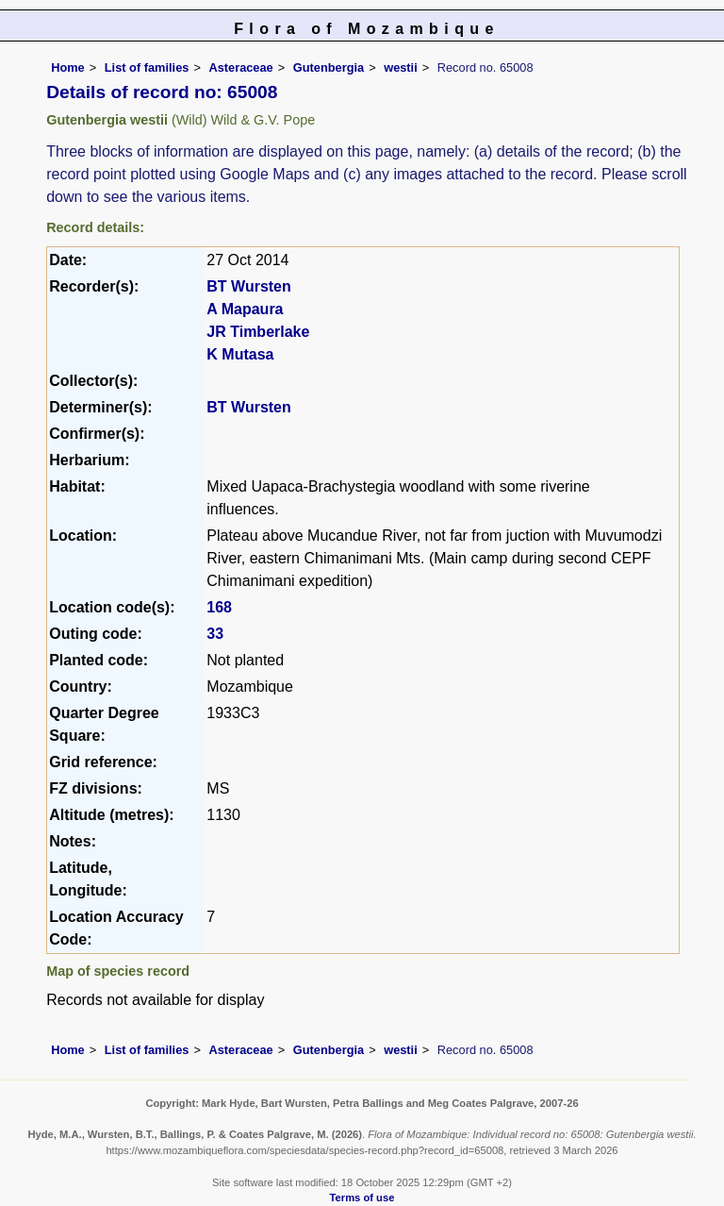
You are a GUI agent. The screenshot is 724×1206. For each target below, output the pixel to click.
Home (68, 67)
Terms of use (362, 1197)
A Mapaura (244, 309)
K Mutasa (239, 354)
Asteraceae (240, 67)
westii (401, 67)
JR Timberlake (257, 332)
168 (219, 607)
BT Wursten (248, 286)
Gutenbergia (328, 67)
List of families (147, 67)
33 (214, 634)
